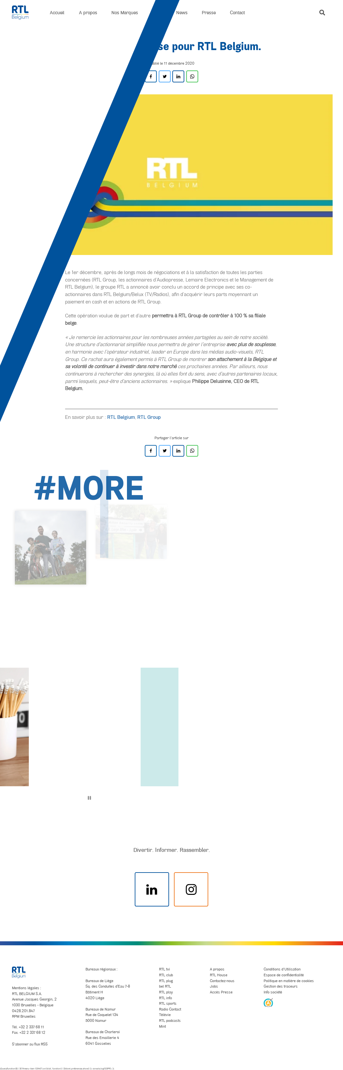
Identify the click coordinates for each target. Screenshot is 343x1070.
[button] (322, 13)
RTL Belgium (121, 417)
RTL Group (149, 417)
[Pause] (89, 798)
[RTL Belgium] (24, 12)
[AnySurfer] (268, 1002)
